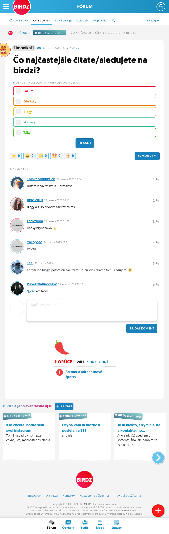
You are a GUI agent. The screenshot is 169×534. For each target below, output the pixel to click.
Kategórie (41, 20)
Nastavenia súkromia (94, 496)
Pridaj (141, 328)
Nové (18, 20)
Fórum (85, 6)
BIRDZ (10, 32)
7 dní (103, 362)
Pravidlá (127, 496)
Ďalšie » (74, 48)
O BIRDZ (51, 496)
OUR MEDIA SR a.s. (88, 503)
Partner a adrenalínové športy (84, 374)
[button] (155, 456)
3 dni (91, 362)
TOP (63, 20)
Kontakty (69, 496)
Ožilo (82, 20)
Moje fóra (100, 20)
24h (80, 362)
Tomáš (57, 510)
